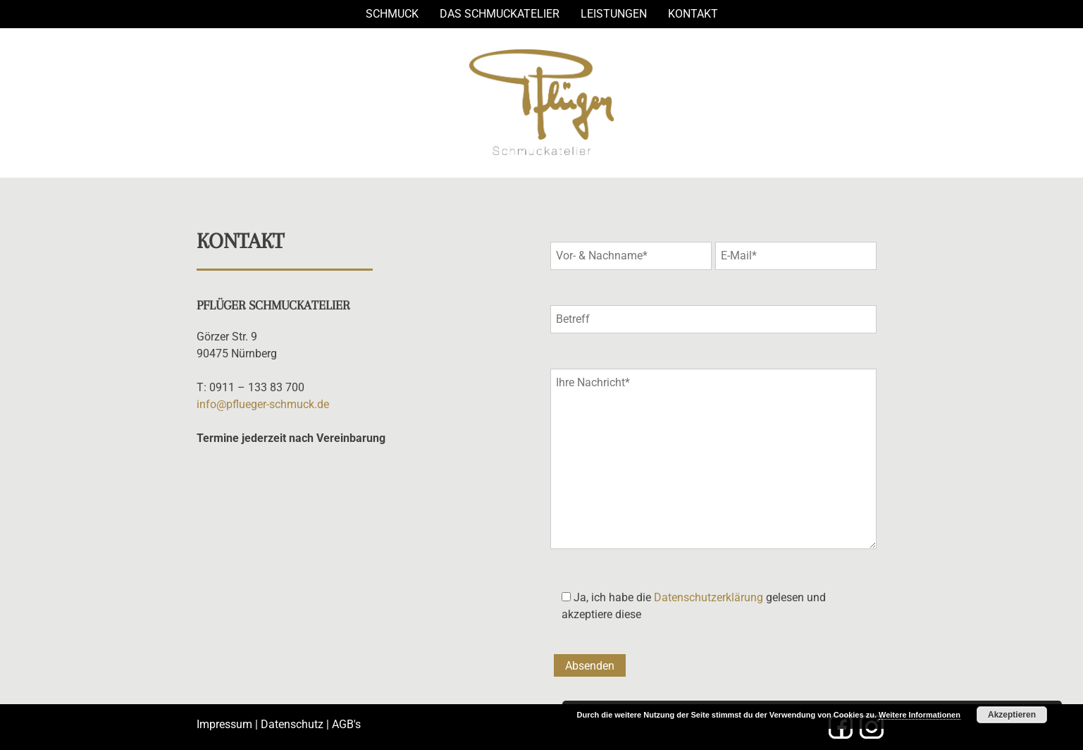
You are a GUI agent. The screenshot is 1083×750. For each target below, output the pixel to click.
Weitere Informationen (919, 715)
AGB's (346, 724)
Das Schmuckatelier (499, 13)
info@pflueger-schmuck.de (263, 404)
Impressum (224, 724)
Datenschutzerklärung (708, 597)
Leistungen (614, 13)
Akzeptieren (1012, 715)
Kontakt (693, 13)
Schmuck (392, 13)
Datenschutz (292, 724)
